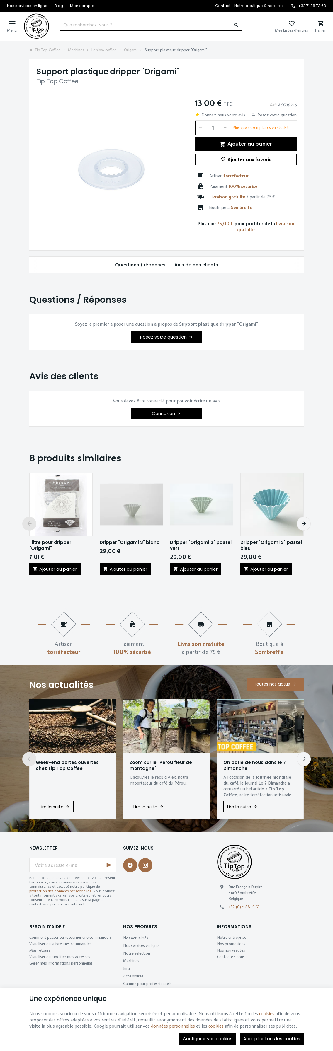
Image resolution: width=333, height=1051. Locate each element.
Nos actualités (61, 685)
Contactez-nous (231, 956)
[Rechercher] (236, 25)
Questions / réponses (140, 265)
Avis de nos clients (196, 265)
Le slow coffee (103, 50)
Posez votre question (277, 115)
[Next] (304, 524)
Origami (130, 50)
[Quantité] (213, 128)
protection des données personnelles (60, 891)
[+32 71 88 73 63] (308, 6)
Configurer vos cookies (207, 1038)
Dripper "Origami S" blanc (129, 542)
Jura (126, 968)
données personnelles (173, 1026)
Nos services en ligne (141, 945)
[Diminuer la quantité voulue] (200, 128)
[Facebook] (130, 865)
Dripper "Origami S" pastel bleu (271, 545)
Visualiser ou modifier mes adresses (59, 956)
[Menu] (12, 26)
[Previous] (29, 524)
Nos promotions (231, 943)
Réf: (273, 105)
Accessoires (133, 976)
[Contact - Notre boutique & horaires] (249, 6)
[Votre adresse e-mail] (72, 865)
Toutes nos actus (272, 684)
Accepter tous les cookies (271, 1038)
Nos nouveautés (231, 950)
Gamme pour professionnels (147, 983)
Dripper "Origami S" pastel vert (201, 545)
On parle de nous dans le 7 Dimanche (254, 765)
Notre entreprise (231, 937)
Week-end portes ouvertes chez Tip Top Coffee (67, 765)
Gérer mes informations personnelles (61, 963)
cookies (266, 1014)
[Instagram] (145, 865)
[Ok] (109, 865)
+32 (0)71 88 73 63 (244, 906)
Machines (76, 50)
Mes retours (39, 950)
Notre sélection (136, 953)
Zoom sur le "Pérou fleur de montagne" (161, 765)
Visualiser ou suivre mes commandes (60, 943)
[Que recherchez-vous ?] (151, 25)
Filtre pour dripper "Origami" (50, 545)
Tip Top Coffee (44, 50)
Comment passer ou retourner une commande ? (70, 937)
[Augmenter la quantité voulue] (225, 128)
